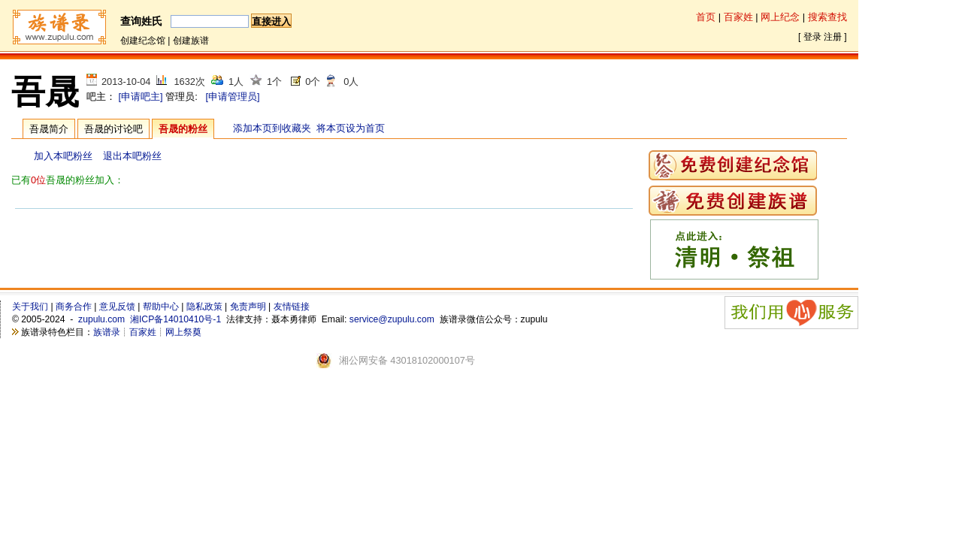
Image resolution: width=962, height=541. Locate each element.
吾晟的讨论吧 (113, 128)
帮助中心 (161, 306)
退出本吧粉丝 (132, 156)
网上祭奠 (183, 332)
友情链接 (292, 306)
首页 (705, 17)
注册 (833, 37)
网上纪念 (780, 17)
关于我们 (30, 306)
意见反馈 (117, 306)
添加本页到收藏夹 (272, 128)
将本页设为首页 (350, 128)
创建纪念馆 (142, 40)
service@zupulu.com (391, 319)
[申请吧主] (141, 96)
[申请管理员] (232, 96)
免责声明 (248, 306)
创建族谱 (191, 40)
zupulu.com (101, 319)
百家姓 (738, 17)
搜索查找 (827, 17)
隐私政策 (204, 306)
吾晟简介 (48, 128)
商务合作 (74, 306)
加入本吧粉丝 (63, 156)
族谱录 (106, 332)
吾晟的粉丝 (183, 128)
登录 (812, 37)
